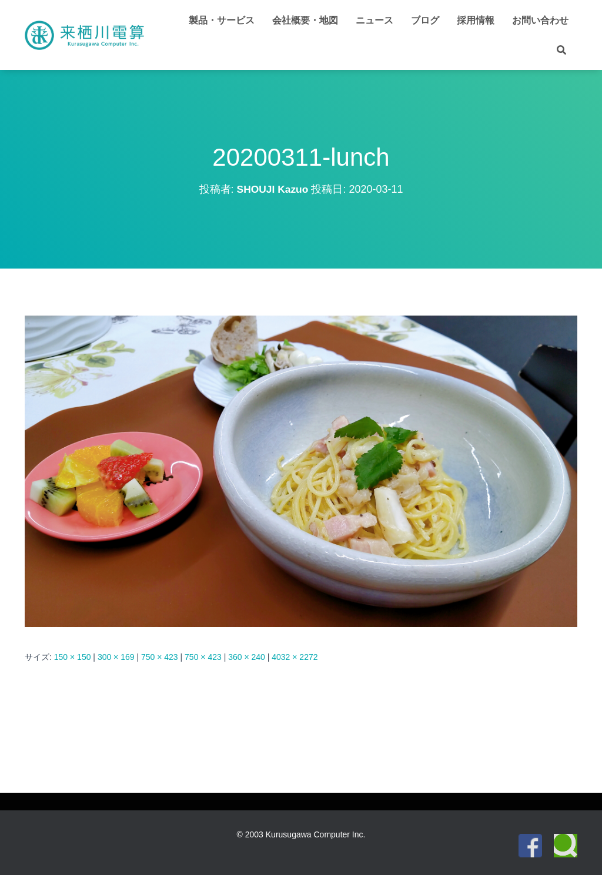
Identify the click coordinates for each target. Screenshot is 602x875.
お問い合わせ (540, 20)
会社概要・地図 (305, 20)
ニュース (374, 20)
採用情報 (475, 20)
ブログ (425, 20)
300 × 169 (116, 657)
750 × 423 (159, 657)
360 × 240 (246, 657)
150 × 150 (72, 657)
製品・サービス (222, 20)
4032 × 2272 (294, 657)
